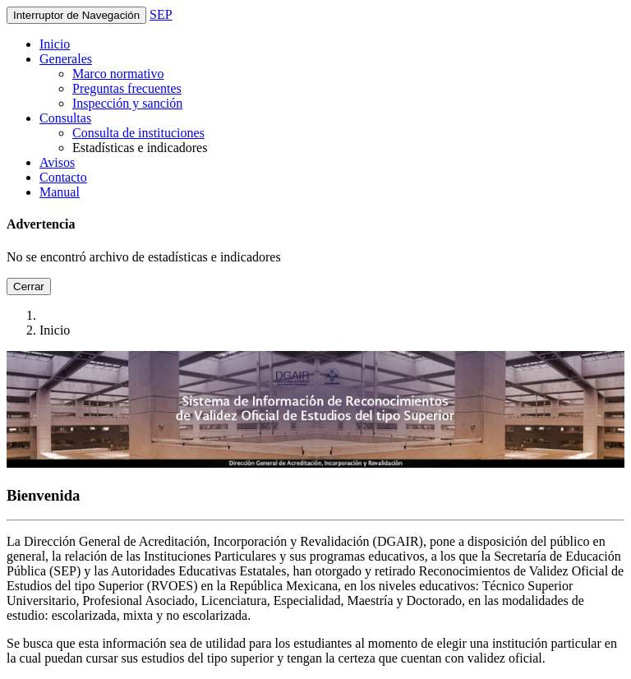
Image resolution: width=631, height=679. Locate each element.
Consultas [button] (65, 118)
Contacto (63, 177)
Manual (59, 192)
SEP (161, 14)
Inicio (54, 44)
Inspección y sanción (127, 103)
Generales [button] (65, 59)
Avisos (57, 162)
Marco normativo (118, 74)
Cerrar (28, 286)
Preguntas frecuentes (127, 88)
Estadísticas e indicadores (139, 148)
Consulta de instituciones (138, 133)
